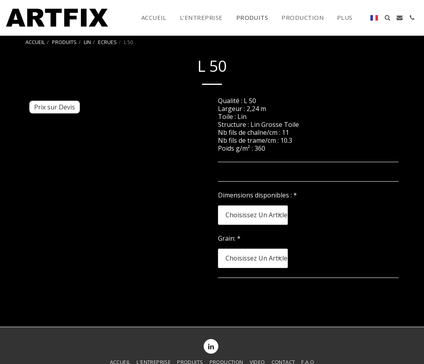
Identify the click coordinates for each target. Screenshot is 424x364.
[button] (387, 18)
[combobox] (253, 215)
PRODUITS (64, 42)
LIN (87, 42)
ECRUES (107, 42)
